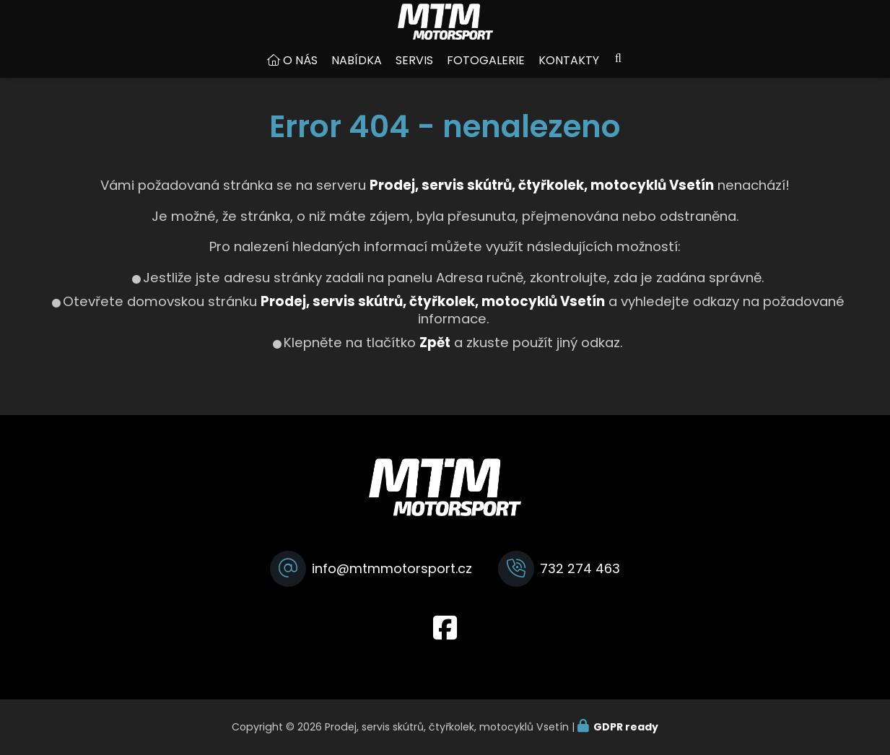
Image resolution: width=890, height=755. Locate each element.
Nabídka (356, 74)
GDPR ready (625, 727)
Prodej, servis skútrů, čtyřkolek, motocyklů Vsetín (433, 316)
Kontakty (568, 74)
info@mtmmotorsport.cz (392, 568)
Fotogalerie (486, 74)
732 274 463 (580, 568)
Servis (414, 74)
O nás (300, 74)
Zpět (434, 357)
